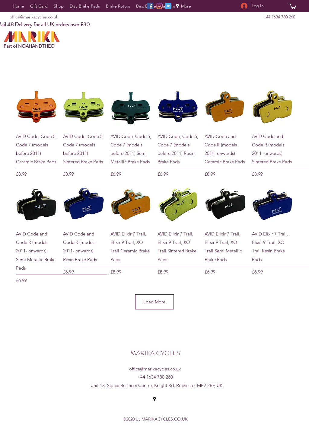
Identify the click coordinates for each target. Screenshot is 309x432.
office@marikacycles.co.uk (34, 17)
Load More (154, 302)
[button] (292, 6)
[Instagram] (159, 6)
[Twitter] (168, 6)
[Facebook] (150, 6)
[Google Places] (177, 6)
